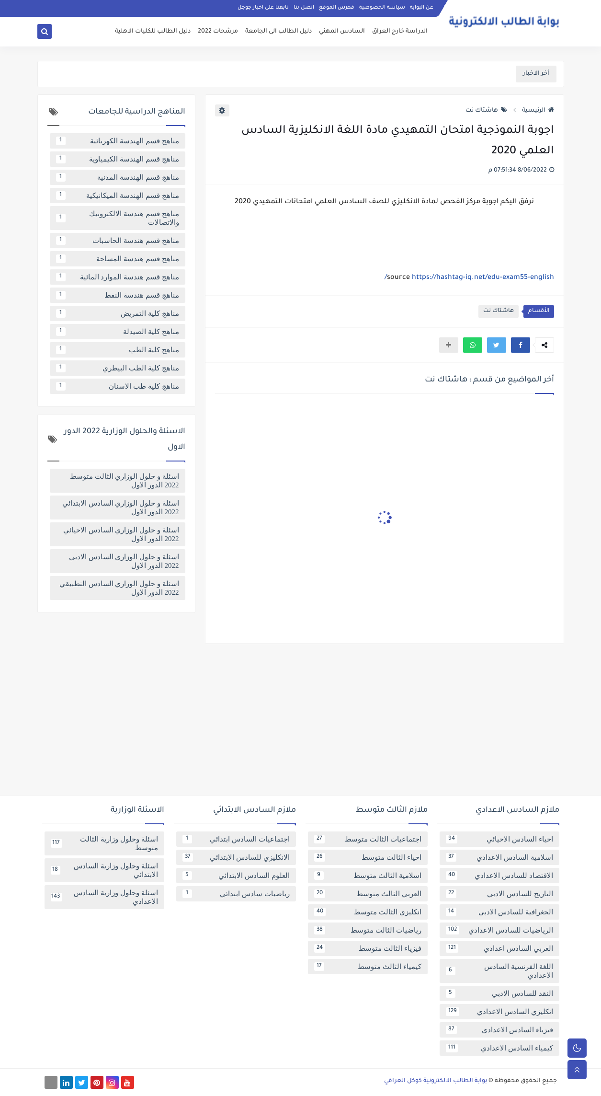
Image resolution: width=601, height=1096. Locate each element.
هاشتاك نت (486, 110)
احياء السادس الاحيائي (499, 839)
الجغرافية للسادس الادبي (499, 912)
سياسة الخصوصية (382, 8)
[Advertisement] (300, 723)
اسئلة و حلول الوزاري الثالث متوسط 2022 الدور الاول (124, 481)
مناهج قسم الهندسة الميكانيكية (117, 195)
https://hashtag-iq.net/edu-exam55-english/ (469, 278)
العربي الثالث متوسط (367, 893)
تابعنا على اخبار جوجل (263, 8)
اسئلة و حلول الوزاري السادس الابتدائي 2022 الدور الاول (120, 507)
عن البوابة (421, 8)
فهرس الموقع (336, 8)
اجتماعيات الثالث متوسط (367, 839)
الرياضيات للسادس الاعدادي (499, 930)
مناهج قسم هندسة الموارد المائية (117, 277)
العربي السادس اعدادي (499, 948)
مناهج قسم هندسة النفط (117, 295)
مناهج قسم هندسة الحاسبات (117, 240)
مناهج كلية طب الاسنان (117, 386)
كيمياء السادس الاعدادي (499, 1048)
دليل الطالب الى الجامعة (278, 31)
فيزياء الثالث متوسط (367, 948)
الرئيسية (538, 110)
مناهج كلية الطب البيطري (117, 368)
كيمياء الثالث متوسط (367, 966)
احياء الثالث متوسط (367, 857)
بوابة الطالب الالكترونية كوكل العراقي (435, 1081)
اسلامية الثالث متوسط (367, 875)
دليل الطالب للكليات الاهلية (153, 31)
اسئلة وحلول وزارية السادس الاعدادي (104, 897)
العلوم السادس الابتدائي (236, 875)
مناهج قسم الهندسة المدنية (117, 177)
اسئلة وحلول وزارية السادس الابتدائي (104, 870)
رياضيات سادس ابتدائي (236, 893)
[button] (520, 345)
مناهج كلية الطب (117, 350)
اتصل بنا (304, 8)
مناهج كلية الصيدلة (117, 331)
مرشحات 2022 (218, 31)
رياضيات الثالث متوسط (367, 930)
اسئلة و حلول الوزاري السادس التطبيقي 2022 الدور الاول (119, 588)
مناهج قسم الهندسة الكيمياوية (117, 159)
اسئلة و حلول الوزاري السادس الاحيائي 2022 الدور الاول (121, 534)
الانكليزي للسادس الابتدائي (236, 857)
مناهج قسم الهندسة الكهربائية (117, 141)
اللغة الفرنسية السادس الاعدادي (499, 971)
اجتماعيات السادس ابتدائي (236, 839)
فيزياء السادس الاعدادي (499, 1030)
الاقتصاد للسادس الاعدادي (499, 875)
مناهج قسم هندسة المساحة (117, 258)
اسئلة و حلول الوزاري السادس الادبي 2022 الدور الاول (124, 561)
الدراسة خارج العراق (400, 31)
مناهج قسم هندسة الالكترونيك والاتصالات (117, 218)
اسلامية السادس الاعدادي (499, 857)
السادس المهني (342, 31)
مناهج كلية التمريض (117, 313)
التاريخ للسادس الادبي (499, 893)
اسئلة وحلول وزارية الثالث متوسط (104, 843)
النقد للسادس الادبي (499, 993)
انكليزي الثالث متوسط (367, 912)
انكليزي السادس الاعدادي (499, 1011)
